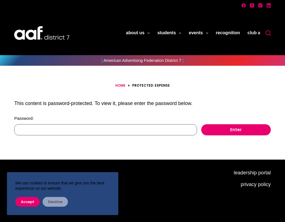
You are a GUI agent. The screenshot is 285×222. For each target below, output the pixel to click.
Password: (105, 125)
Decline (55, 201)
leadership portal (252, 172)
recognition (228, 32)
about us (139, 33)
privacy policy (256, 184)
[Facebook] (244, 5)
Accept (27, 201)
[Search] (268, 33)
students (170, 33)
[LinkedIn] (269, 5)
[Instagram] (260, 5)
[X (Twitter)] (252, 5)
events (199, 33)
